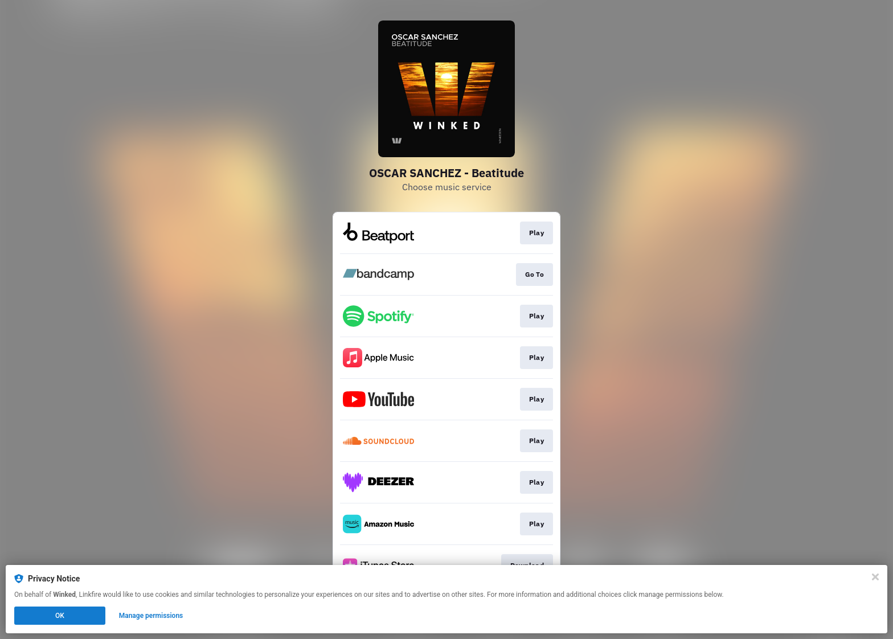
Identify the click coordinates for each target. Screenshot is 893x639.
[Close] (875, 577)
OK (59, 616)
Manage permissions (151, 616)
